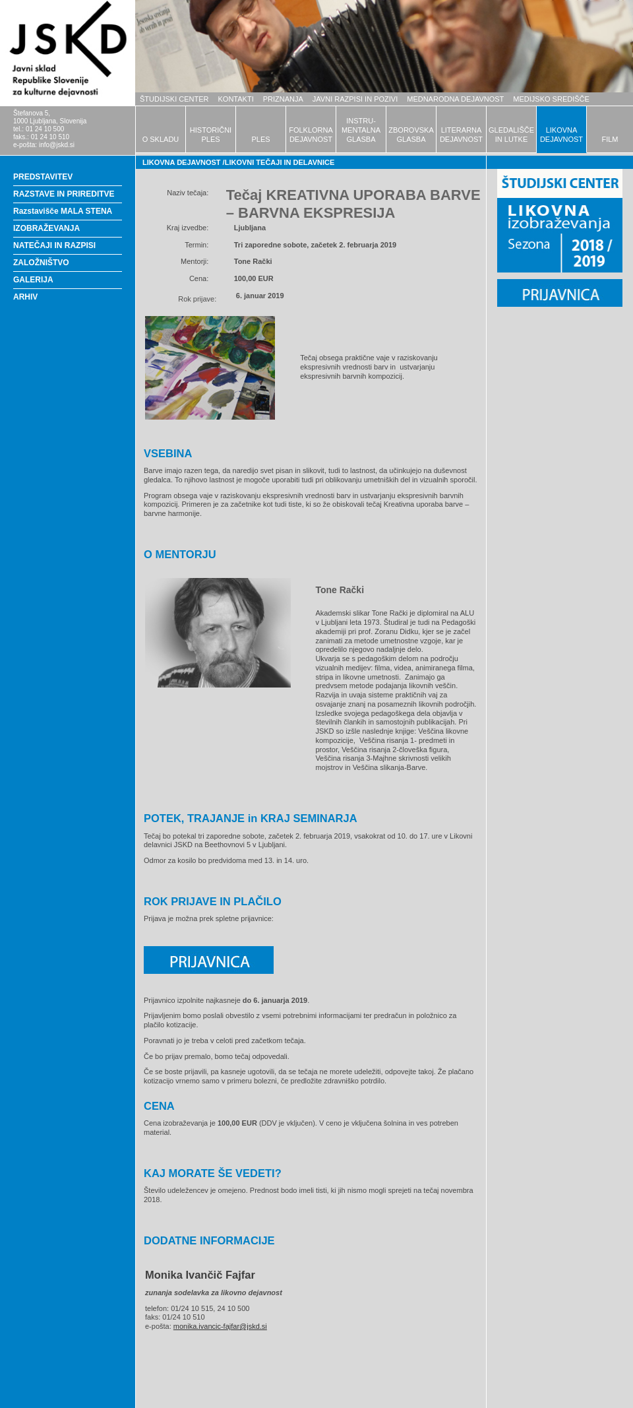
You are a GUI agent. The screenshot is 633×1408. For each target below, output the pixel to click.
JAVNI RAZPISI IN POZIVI (355, 99)
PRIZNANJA (283, 99)
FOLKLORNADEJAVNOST (311, 134)
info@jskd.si (57, 144)
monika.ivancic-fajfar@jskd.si (220, 1326)
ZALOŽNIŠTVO (41, 262)
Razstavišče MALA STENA (62, 211)
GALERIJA (33, 279)
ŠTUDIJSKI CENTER (174, 99)
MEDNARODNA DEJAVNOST (455, 99)
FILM (609, 139)
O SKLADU (160, 139)
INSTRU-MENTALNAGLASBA (361, 130)
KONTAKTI (236, 99)
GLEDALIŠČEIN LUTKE (511, 134)
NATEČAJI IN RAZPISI (54, 245)
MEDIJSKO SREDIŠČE (551, 99)
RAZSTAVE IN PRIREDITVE (64, 194)
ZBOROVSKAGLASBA (410, 134)
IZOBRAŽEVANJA (46, 228)
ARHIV (25, 297)
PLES (260, 139)
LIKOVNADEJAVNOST (561, 134)
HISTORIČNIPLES (210, 134)
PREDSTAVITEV (43, 176)
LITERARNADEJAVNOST (461, 134)
